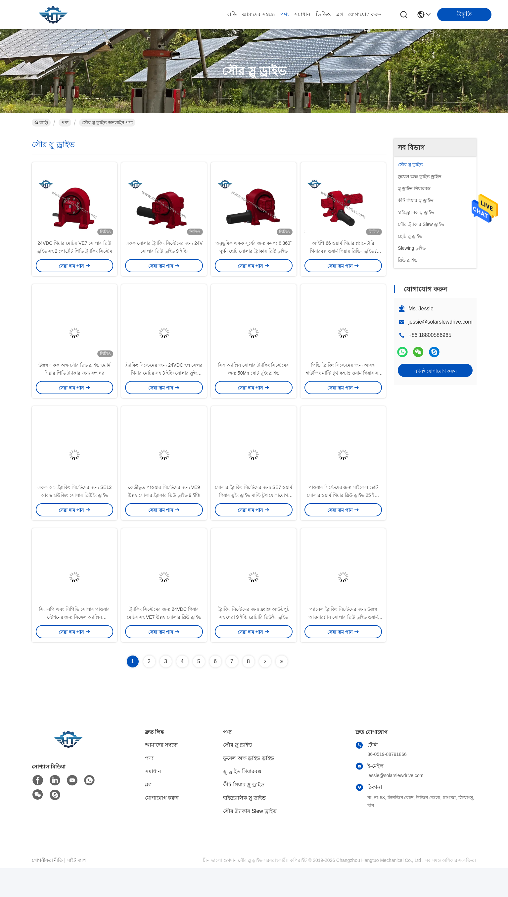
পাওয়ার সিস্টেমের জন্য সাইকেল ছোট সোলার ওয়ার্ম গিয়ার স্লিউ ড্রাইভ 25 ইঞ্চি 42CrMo (343, 516)
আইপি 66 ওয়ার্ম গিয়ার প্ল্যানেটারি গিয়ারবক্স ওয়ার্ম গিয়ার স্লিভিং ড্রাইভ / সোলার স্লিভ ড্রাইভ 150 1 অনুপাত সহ (343, 258)
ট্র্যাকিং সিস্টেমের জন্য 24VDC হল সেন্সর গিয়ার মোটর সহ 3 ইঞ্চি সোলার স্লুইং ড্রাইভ (164, 387)
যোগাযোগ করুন (365, 14)
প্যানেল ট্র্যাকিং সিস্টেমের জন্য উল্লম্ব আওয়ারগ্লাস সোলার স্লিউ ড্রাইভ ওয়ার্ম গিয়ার (343, 646)
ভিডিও (323, 14)
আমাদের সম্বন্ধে (258, 14)
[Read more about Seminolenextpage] (265, 690)
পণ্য (284, 14)
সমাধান (302, 14)
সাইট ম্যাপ (76, 889)
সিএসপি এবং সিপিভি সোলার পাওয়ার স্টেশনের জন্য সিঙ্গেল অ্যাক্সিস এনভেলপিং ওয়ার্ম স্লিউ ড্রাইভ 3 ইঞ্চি (74, 646)
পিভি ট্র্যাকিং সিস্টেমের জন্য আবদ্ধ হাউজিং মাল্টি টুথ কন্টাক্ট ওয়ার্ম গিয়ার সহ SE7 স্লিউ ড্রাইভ (343, 387)
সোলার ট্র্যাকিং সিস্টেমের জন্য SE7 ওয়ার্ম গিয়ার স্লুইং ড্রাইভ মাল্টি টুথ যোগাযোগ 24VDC (253, 516)
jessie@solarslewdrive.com (440, 322)
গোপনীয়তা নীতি (47, 889)
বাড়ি (232, 14)
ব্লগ (339, 14)
